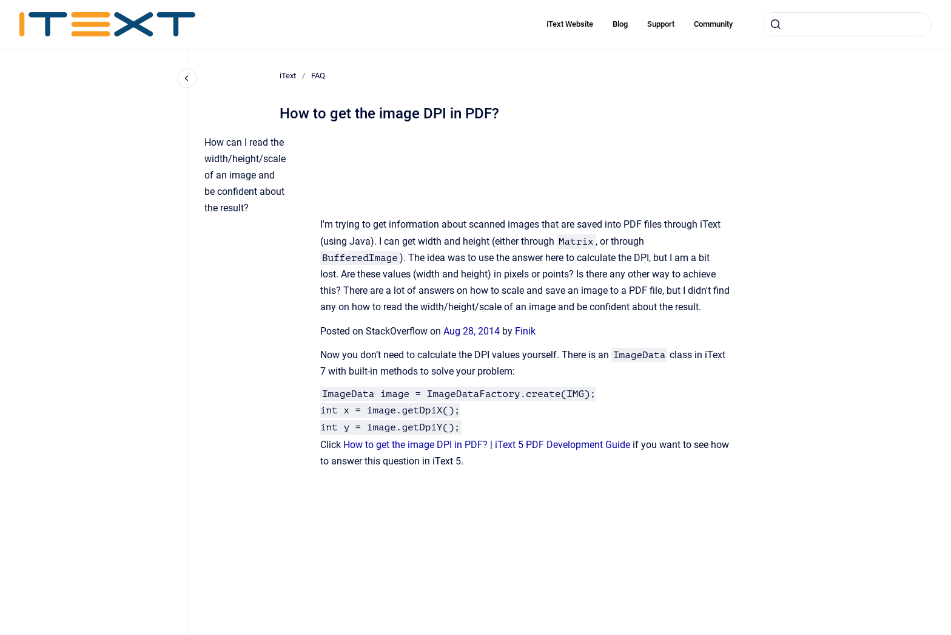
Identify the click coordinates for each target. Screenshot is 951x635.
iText (288, 75)
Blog (620, 24)
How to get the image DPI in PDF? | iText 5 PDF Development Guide (486, 444)
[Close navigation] (187, 78)
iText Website (569, 24)
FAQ (318, 75)
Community (713, 24)
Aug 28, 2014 (472, 331)
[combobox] (846, 24)
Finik (525, 331)
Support (660, 24)
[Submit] (775, 24)
